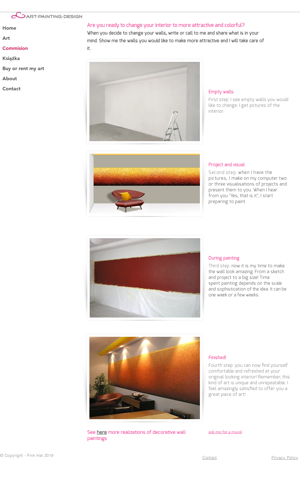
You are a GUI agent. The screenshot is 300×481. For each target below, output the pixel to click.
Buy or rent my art (23, 68)
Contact (11, 89)
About (9, 78)
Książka (11, 58)
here (102, 432)
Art (6, 38)
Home (9, 28)
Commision (15, 48)
